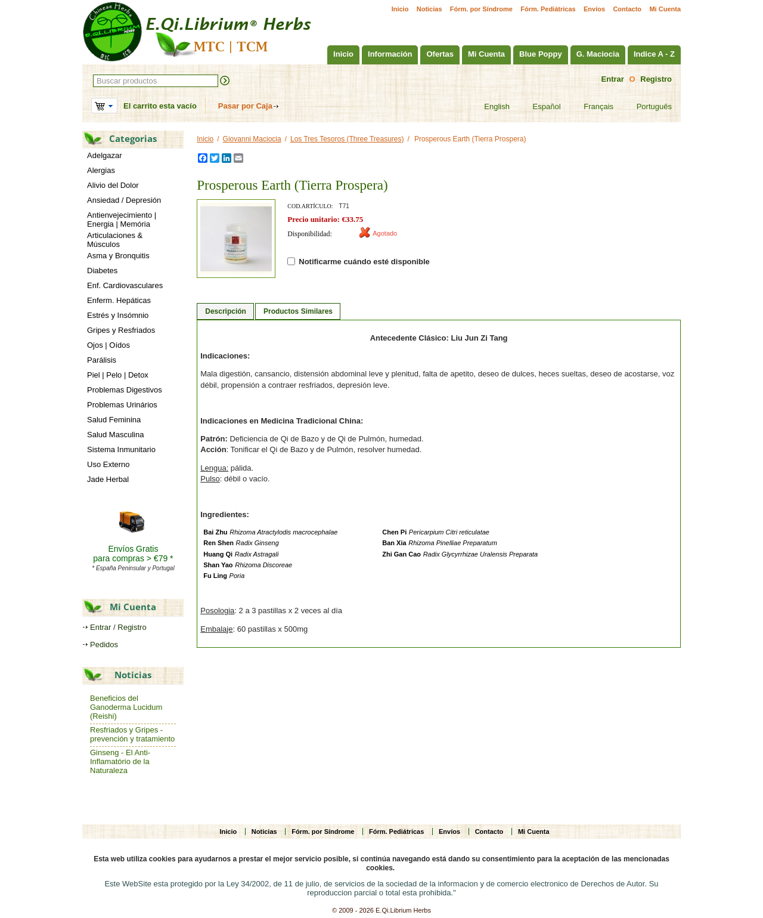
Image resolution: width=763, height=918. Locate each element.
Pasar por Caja (245, 105)
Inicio (400, 9)
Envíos (594, 9)
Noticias (429, 9)
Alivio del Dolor (113, 185)
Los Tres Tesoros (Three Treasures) (347, 139)
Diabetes (102, 270)
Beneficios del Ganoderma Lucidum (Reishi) (126, 707)
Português (647, 107)
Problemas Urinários (122, 404)
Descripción (225, 311)
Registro (656, 79)
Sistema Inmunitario (121, 449)
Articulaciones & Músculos (114, 240)
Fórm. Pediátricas (547, 9)
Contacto (627, 9)
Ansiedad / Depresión (124, 200)
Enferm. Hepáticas (119, 300)
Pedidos (104, 644)
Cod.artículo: (310, 206)
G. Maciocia (597, 54)
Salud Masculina (115, 434)
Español (539, 107)
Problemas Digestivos (124, 389)
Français (591, 107)
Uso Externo (108, 464)
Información (390, 54)
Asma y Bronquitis (118, 255)
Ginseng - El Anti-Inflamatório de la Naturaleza (120, 761)
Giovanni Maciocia (252, 139)
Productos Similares (298, 311)
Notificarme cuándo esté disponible (358, 261)
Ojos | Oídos (108, 345)
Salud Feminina (114, 419)
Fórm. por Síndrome (481, 9)
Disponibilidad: (309, 234)
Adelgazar (104, 155)
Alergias (101, 170)
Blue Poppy (540, 54)
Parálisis (101, 360)
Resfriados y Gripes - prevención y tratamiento (132, 734)
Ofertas (440, 54)
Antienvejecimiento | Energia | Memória (121, 219)
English (489, 107)
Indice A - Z (654, 54)
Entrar (612, 79)
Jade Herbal (108, 479)
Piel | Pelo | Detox (117, 374)
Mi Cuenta (665, 9)
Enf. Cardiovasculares (125, 285)
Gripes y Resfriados (121, 330)
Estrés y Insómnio (117, 315)
